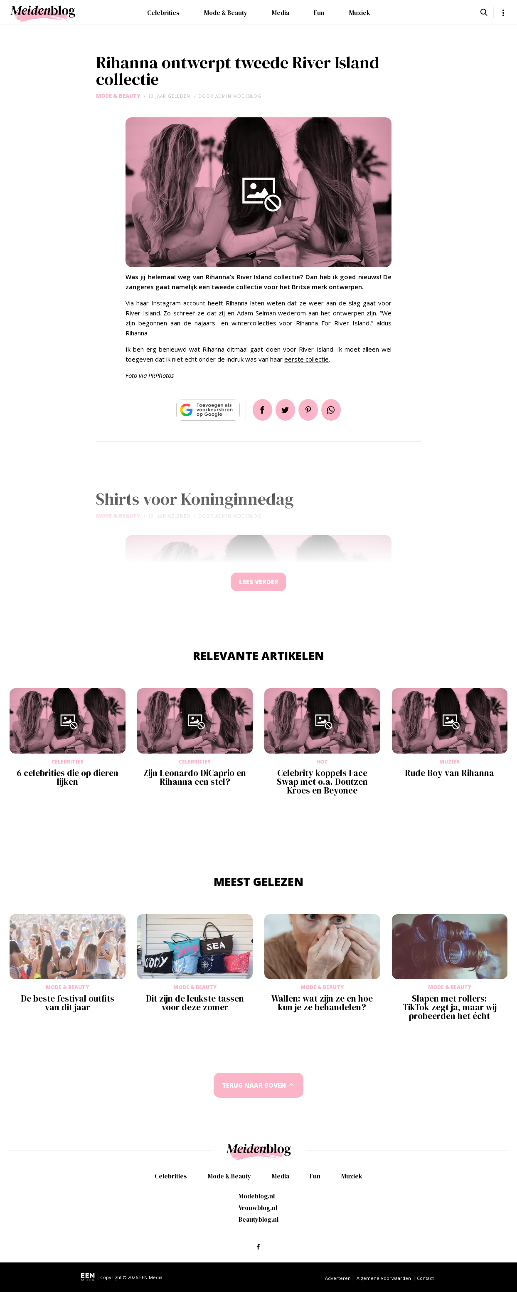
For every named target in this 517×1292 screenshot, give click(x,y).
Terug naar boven (254, 1088)
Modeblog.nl (257, 1196)
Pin (309, 410)
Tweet (284, 410)
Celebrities (163, 12)
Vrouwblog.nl (258, 1207)
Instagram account (178, 303)
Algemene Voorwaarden (384, 1278)
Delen (259, 410)
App (334, 410)
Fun (319, 12)
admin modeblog (238, 96)
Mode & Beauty (225, 12)
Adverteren (338, 1278)
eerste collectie (306, 359)
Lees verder (258, 583)
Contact (425, 1278)
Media (280, 12)
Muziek (359, 12)
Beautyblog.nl (258, 1219)
